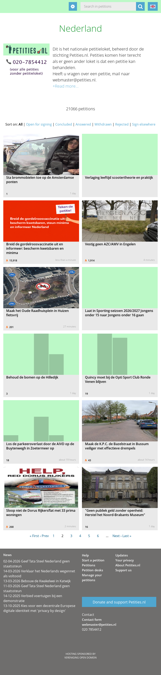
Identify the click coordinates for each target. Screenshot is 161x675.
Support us (123, 570)
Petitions (88, 565)
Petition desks (92, 570)
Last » (126, 536)
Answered (83, 124)
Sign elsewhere (143, 124)
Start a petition (93, 560)
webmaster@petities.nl (99, 624)
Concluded (63, 124)
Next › (117, 536)
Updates (121, 555)
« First (34, 536)
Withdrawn (103, 124)
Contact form (92, 619)
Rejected (122, 124)
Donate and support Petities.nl (119, 602)
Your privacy (124, 560)
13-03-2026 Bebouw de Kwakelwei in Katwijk (37, 581)
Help (85, 555)
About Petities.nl (127, 565)
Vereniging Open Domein (80, 657)
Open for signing (39, 124)
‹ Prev (44, 536)
